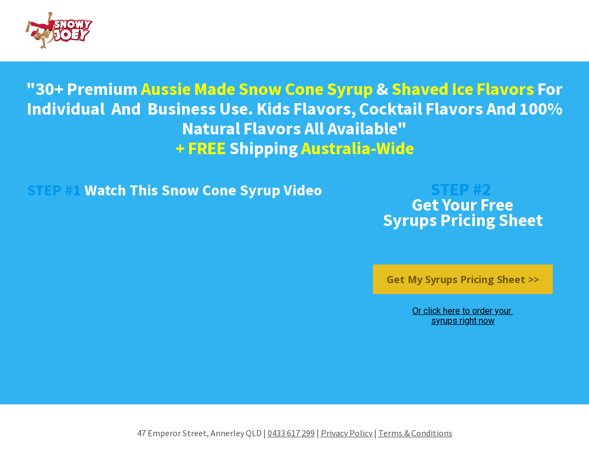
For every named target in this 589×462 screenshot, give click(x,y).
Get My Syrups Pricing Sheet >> (463, 279)
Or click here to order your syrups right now (462, 316)
